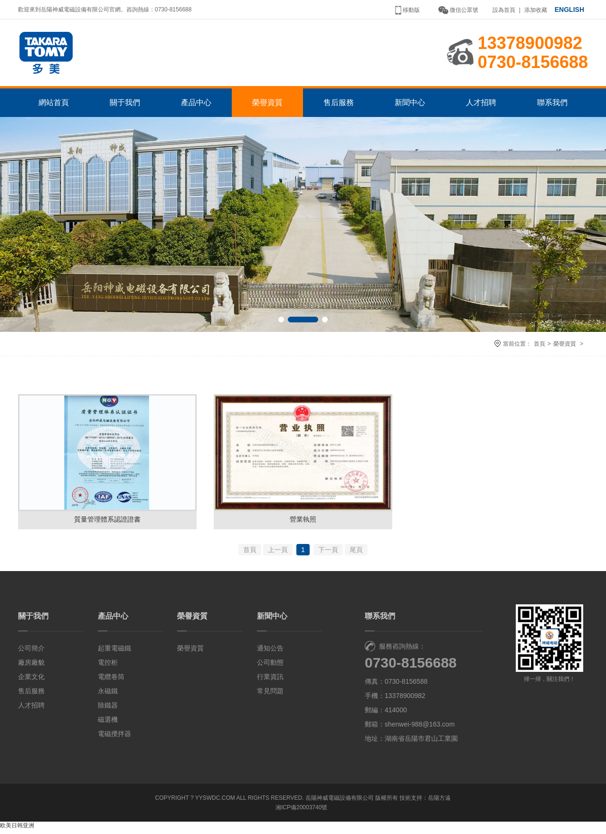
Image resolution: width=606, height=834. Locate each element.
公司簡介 (31, 652)
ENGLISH (569, 9)
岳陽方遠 (439, 802)
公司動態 (270, 666)
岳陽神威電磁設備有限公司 (339, 802)
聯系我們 (552, 106)
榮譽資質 (267, 106)
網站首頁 (53, 106)
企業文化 (31, 681)
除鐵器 (108, 709)
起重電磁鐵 (114, 652)
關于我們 (125, 106)
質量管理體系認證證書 (107, 523)
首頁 (539, 347)
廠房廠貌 (31, 666)
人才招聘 (481, 106)
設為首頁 (503, 10)
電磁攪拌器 (114, 738)
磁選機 (108, 723)
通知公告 (270, 652)
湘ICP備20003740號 (301, 811)
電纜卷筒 (111, 681)
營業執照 (303, 523)
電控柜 (108, 666)
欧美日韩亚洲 (17, 829)
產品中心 (196, 106)
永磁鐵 (108, 695)
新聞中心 (410, 106)
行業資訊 (270, 681)
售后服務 (338, 106)
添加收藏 (535, 10)
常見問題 (270, 695)
